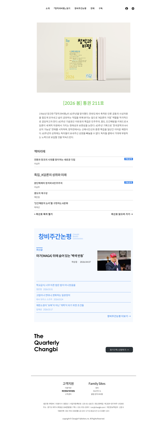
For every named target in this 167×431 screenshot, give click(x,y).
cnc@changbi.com (98, 407)
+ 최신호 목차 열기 (43, 214)
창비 (97, 388)
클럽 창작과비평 (97, 394)
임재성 (39, 309)
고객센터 (68, 394)
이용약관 (68, 388)
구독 (101, 8)
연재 (92, 8)
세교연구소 (97, 391)
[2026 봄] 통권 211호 (83, 103)
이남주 (37, 163)
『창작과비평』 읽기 (62, 8)
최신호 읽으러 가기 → (122, 214)
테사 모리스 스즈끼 (44, 299)
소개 (48, 8)
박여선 (37, 207)
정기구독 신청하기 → (119, 349)
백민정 (37, 197)
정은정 (39, 289)
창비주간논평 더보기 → (119, 316)
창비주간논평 (80, 8)
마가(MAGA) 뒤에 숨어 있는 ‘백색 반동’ (60, 256)
